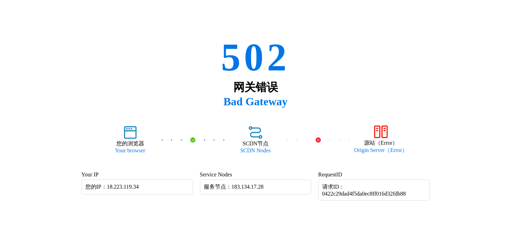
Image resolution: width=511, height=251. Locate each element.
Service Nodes (216, 174)
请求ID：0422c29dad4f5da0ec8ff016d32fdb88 (364, 190)
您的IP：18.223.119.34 (112, 187)
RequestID (330, 174)
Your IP (90, 174)
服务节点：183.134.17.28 (234, 187)
